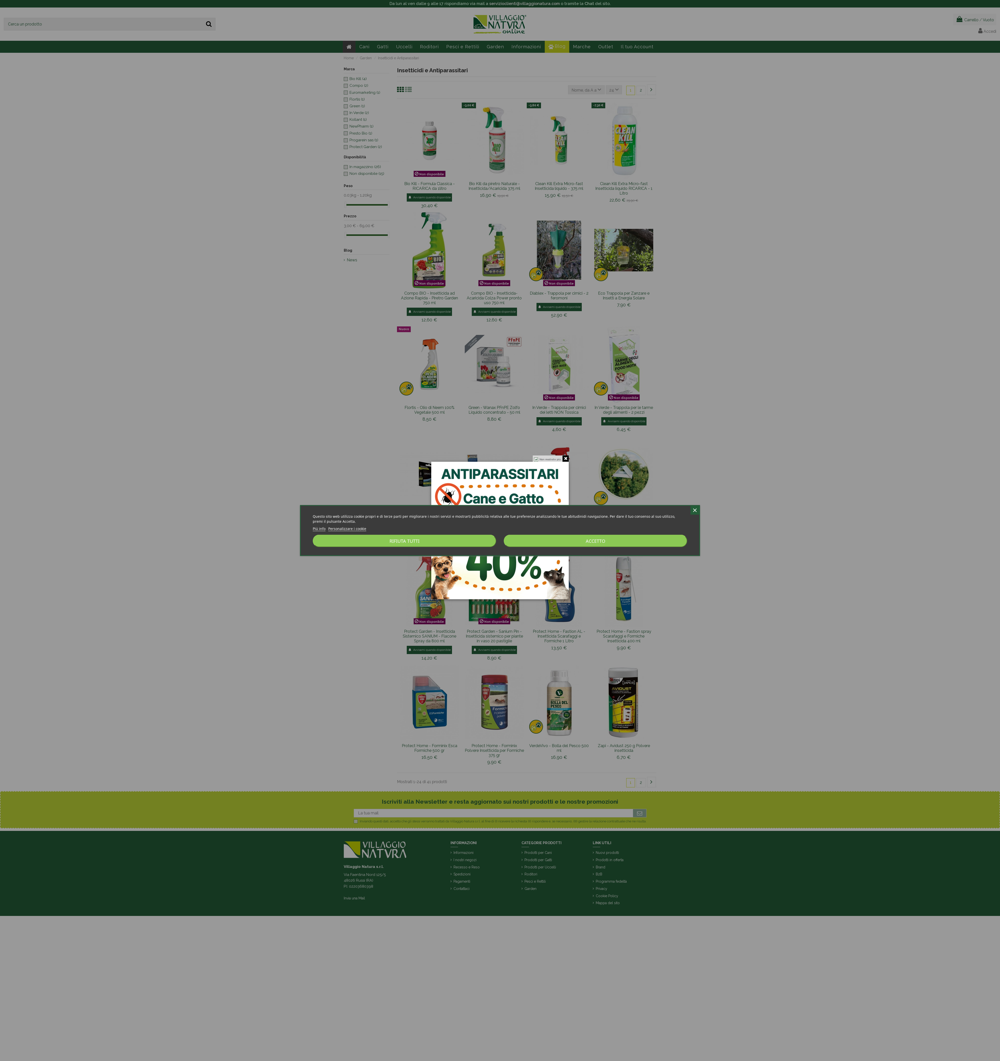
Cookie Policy (607, 896)
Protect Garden (366, 147)
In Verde (359, 113)
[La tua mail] (493, 813)
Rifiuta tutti (405, 541)
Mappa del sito (608, 903)
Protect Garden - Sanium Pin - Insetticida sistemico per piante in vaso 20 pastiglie (494, 636)
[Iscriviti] (639, 813)
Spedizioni (462, 874)
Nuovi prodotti (607, 852)
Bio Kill (358, 79)
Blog (348, 250)
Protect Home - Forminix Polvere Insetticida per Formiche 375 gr (494, 750)
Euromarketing (365, 92)
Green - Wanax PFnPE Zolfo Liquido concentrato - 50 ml (494, 410)
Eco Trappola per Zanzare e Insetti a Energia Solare (624, 295)
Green (357, 106)
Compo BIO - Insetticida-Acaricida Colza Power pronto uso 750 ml (494, 298)
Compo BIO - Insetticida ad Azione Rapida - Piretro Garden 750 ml (429, 298)
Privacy (601, 888)
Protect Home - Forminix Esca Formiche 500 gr (429, 748)
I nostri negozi (465, 860)
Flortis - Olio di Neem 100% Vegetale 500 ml (429, 410)
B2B (599, 874)
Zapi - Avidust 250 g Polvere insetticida (624, 748)
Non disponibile (367, 173)
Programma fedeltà (611, 881)
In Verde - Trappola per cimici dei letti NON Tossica (559, 410)
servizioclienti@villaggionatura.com (524, 3)
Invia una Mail (354, 898)
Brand (600, 867)
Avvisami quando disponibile (429, 197)
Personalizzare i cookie (347, 528)
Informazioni (464, 852)
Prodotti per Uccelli (540, 867)
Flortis (357, 99)
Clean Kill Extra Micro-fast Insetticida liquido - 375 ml (559, 186)
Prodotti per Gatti (538, 860)
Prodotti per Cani (538, 852)
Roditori (530, 874)
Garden (530, 888)
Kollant (358, 119)
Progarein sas (364, 140)
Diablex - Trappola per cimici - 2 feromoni (559, 295)
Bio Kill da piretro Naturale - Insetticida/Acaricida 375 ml (494, 186)
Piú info (319, 528)
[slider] (345, 205)
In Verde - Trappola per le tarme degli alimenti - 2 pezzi (623, 410)
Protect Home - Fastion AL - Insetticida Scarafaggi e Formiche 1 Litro (559, 636)
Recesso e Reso (467, 867)
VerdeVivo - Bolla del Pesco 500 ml (559, 748)
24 (614, 89)
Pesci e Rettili (535, 881)
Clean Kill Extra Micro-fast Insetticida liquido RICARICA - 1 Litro (623, 188)
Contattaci (462, 888)
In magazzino (365, 167)
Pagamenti (462, 881)
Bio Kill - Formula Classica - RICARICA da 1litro (429, 186)
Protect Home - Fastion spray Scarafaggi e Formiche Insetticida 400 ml (623, 636)
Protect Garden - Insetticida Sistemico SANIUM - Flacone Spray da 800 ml (429, 636)
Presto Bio (361, 133)
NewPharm (362, 126)
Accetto (595, 541)
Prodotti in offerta (610, 860)
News (352, 260)
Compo (359, 85)
